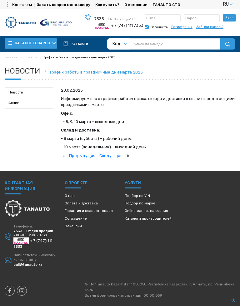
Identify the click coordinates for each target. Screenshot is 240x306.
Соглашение (76, 219)
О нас (69, 196)
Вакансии (73, 226)
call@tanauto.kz (27, 265)
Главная (11, 57)
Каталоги (148, 219)
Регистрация (181, 27)
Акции (13, 103)
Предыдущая (82, 155)
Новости (30, 57)
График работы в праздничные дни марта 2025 (96, 72)
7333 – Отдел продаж (33, 231)
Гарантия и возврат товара (89, 211)
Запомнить (159, 27)
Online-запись (146, 211)
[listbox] (220, 4)
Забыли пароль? (209, 27)
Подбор (137, 196)
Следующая (110, 155)
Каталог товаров (32, 43)
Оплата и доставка (81, 203)
